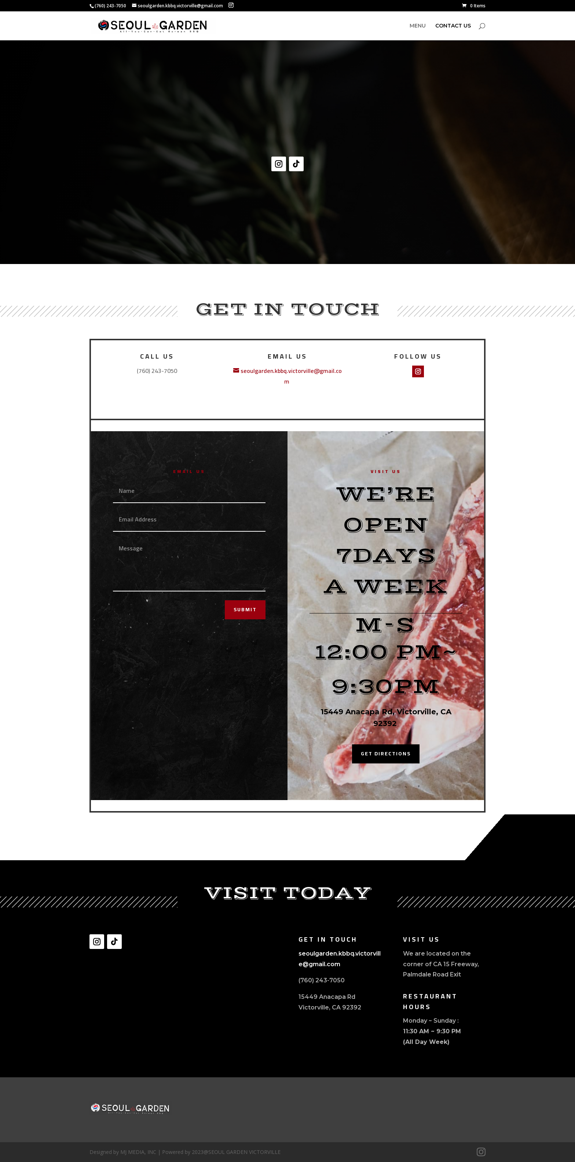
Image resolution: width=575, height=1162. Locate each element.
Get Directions (386, 753)
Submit (245, 609)
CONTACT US (453, 26)
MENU (418, 26)
